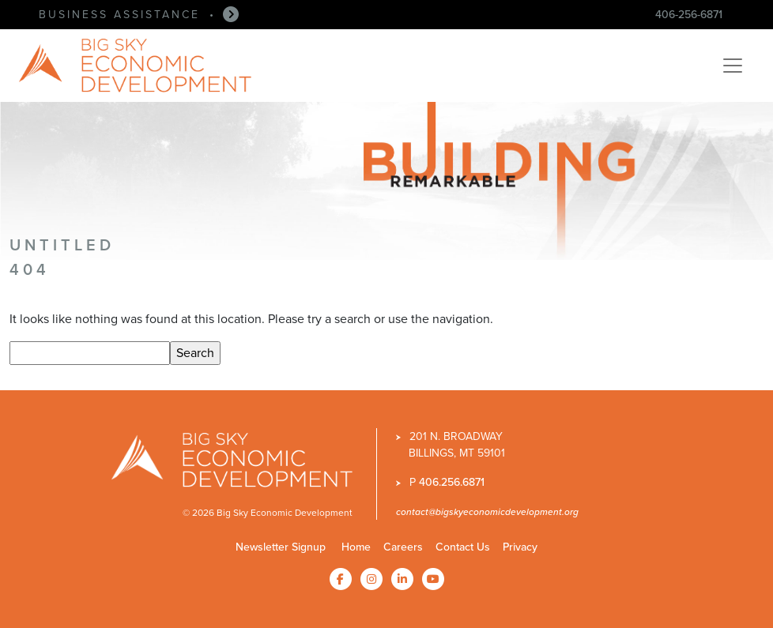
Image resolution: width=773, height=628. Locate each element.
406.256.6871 (452, 482)
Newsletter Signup (281, 547)
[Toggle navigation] (732, 66)
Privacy (520, 547)
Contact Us (463, 547)
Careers (403, 547)
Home (356, 547)
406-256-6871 (688, 14)
